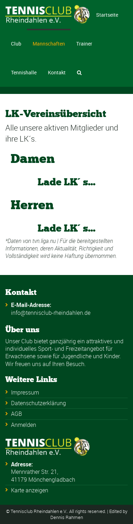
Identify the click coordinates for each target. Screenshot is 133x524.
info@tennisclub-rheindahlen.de (50, 313)
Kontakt (57, 72)
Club (16, 43)
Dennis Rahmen (66, 517)
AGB (16, 414)
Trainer (84, 43)
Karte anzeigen (29, 490)
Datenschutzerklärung (38, 403)
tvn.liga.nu (44, 241)
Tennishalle (24, 72)
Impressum (25, 392)
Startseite (107, 14)
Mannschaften (49, 43)
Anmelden (23, 425)
